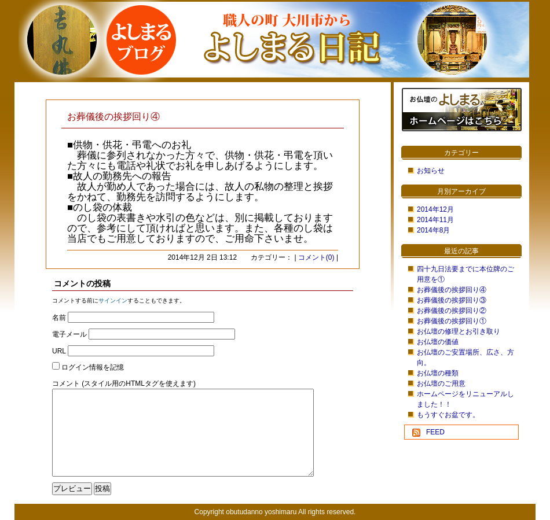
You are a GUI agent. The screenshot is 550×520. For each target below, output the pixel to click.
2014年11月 (435, 220)
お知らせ (431, 171)
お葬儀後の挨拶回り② (451, 311)
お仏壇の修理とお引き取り (458, 331)
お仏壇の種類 (438, 373)
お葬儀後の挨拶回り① (451, 321)
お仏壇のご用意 (441, 383)
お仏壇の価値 (438, 342)
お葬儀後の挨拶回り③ (451, 300)
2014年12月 (435, 209)
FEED (435, 432)
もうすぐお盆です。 (448, 415)
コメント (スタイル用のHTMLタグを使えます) (124, 383)
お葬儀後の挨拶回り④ (451, 290)
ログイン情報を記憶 (92, 367)
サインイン (112, 300)
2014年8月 (433, 230)
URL (59, 351)
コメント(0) (316, 257)
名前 (59, 318)
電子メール (69, 334)
